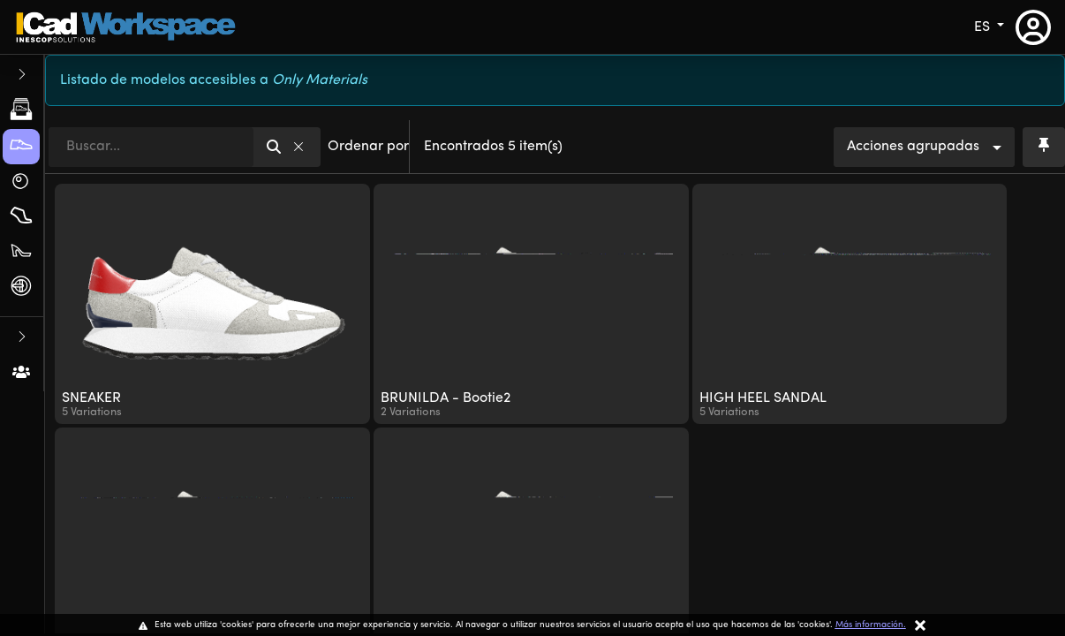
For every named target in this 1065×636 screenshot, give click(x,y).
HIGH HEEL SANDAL (763, 398)
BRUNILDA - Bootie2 (445, 398)
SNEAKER (91, 398)
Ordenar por (368, 147)
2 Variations (411, 412)
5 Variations (92, 412)
